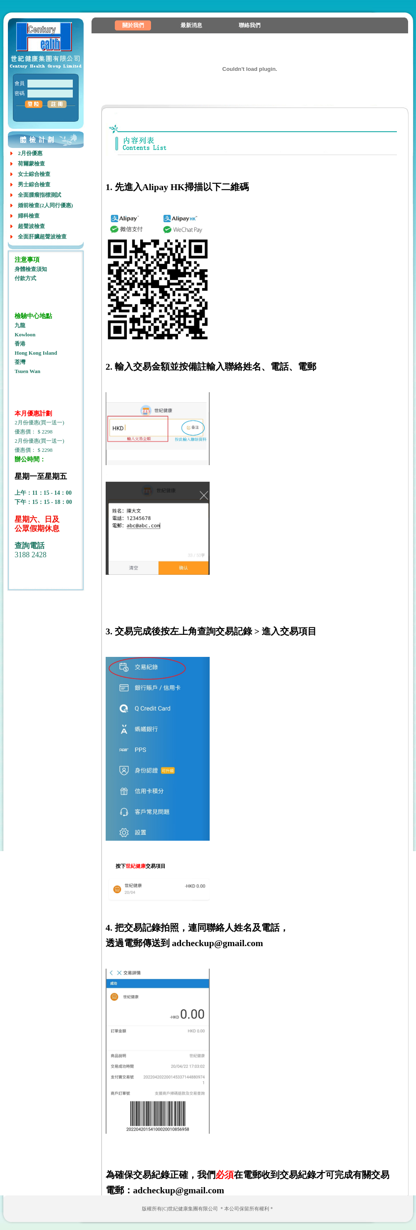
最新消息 (191, 25)
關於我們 (133, 25)
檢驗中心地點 (33, 316)
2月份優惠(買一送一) (39, 422)
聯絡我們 (249, 25)
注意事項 (27, 259)
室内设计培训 (30, 583)
